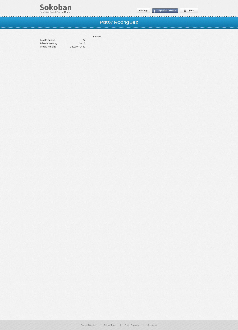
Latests (97, 36)
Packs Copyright (132, 325)
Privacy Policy (110, 325)
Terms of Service (88, 325)
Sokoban (56, 7)
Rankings (143, 10)
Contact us (152, 325)
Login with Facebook (167, 11)
